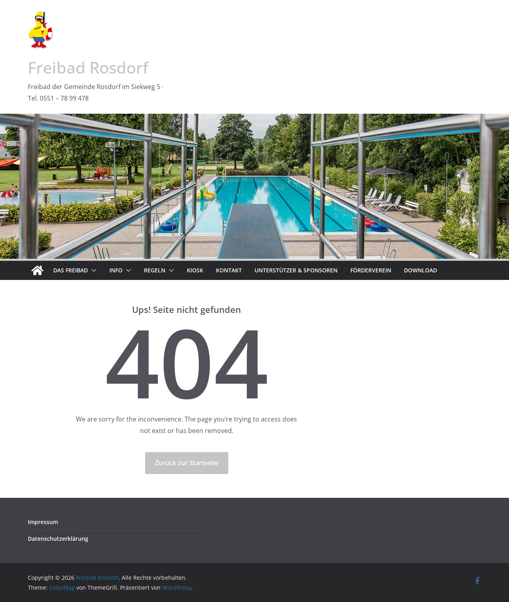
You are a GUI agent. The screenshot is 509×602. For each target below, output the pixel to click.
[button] (92, 270)
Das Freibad (70, 270)
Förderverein (370, 270)
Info (115, 270)
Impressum (43, 522)
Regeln (154, 270)
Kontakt (229, 270)
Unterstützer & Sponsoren (296, 270)
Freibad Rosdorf (88, 67)
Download (420, 270)
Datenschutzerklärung (58, 538)
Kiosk (195, 270)
